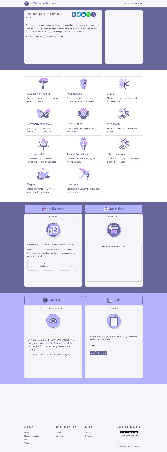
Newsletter (59, 436)
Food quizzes (74, 93)
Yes (92, 345)
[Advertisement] (124, 36)
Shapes (31, 184)
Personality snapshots (39, 123)
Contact (88, 436)
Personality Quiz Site (129, 436)
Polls (26, 439)
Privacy (88, 433)
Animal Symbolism (77, 154)
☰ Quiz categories (133, 3)
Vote (92, 353)
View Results (101, 353)
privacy (124, 246)
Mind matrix (113, 123)
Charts (110, 93)
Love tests (72, 184)
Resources (59, 433)
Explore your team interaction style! (51, 354)
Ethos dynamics (116, 154)
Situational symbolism (39, 93)
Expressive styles (36, 154)
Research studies (31, 436)
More (70, 266)
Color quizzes (74, 123)
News (26, 433)
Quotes (27, 443)
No (92, 348)
